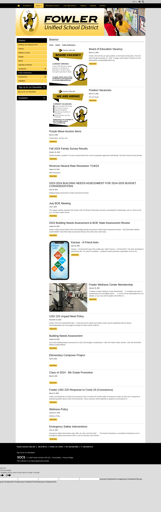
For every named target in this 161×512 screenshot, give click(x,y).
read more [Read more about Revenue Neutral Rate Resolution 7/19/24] (53, 176)
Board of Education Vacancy (106, 49)
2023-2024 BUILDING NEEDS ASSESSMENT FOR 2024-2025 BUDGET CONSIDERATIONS (92, 185)
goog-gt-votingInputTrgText (28, 482)
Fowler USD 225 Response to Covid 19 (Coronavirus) (81, 389)
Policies (21, 48)
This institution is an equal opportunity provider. (33, 461)
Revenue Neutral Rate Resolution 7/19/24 (74, 165)
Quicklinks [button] (26, 98)
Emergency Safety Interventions (68, 426)
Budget (21, 57)
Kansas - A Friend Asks (85, 242)
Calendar (93, 6)
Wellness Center (24, 53)
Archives (102, 6)
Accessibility (56, 457)
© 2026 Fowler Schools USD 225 (38, 457)
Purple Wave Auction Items (65, 131)
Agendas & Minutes (25, 65)
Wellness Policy (58, 409)
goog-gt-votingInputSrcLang (110, 479)
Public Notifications (68, 45)
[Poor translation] (8, 476)
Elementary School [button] (52, 6)
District (57, 45)
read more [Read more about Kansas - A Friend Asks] (75, 255)
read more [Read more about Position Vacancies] (93, 100)
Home (51, 45)
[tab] (32, 87)
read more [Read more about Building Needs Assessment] (53, 348)
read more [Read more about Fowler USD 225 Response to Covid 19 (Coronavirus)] (53, 402)
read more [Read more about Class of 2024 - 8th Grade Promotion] (53, 383)
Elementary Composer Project (67, 355)
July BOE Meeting (60, 203)
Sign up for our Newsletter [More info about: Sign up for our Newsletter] (27, 92)
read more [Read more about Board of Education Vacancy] (93, 64)
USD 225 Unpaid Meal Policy (66, 316)
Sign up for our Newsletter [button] (32, 87)
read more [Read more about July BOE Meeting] (53, 216)
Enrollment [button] (27, 6)
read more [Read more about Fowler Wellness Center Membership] (93, 299)
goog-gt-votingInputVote (47, 482)
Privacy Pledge (68, 457)
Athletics (83, 6)
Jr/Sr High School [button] (70, 6)
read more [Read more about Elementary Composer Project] (53, 365)
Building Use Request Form (28, 44)
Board (21, 61)
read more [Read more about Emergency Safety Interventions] (53, 439)
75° (134, 2)
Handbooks (22, 69)
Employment (22, 77)
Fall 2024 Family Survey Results (68, 148)
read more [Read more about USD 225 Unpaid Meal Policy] (53, 329)
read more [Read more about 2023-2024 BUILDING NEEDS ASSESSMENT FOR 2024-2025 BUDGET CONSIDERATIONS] (53, 196)
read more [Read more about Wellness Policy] (53, 419)
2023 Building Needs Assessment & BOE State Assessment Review (89, 222)
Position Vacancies (100, 90)
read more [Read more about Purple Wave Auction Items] (53, 141)
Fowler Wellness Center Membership (111, 284)
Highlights (21, 81)
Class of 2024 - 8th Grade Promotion (71, 372)
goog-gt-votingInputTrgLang (131, 479)
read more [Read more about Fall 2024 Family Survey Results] (53, 159)
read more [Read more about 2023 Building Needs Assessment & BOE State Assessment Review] (53, 235)
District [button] (39, 6)
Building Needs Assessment (66, 335)
